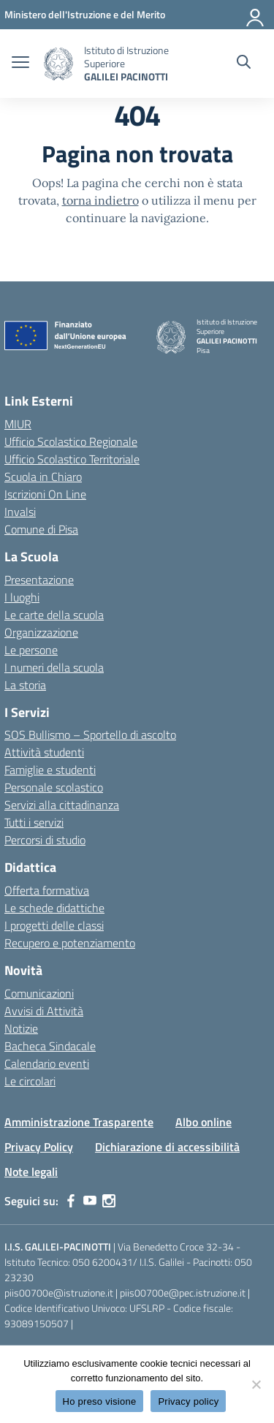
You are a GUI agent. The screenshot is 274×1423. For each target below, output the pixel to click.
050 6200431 (102, 1262)
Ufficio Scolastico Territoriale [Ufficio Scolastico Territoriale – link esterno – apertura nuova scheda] (72, 459)
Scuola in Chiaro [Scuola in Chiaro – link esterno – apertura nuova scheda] (43, 476)
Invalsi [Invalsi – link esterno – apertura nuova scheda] (20, 511)
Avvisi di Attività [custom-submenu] (43, 1011)
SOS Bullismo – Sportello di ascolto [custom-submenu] (90, 734)
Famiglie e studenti (50, 769)
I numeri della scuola (54, 667)
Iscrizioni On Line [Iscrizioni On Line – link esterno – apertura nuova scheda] (45, 494)
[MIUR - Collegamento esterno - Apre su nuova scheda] (84, 14)
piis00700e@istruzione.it (58, 1292)
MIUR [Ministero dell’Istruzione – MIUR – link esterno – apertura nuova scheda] (17, 424)
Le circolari (30, 1081)
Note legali (31, 1171)
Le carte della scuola (54, 614)
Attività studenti (44, 752)
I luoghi (21, 597)
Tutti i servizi (34, 822)
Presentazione (39, 579)
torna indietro (100, 200)
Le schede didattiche (54, 908)
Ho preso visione (100, 1401)
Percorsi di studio (44, 840)
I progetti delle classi (54, 925)
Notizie (21, 1028)
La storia (25, 685)
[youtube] (89, 1200)
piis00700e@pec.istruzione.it (183, 1292)
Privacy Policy (38, 1147)
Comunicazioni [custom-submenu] (39, 993)
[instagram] (108, 1200)
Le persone (31, 650)
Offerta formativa (46, 890)
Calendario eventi (46, 1063)
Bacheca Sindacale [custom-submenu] (50, 1046)
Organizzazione (41, 632)
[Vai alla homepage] (58, 64)
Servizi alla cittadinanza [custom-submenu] (61, 804)
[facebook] (70, 1200)
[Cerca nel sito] (243, 63)
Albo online (203, 1122)
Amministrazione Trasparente (78, 1122)
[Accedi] (256, 14)
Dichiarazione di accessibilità (167, 1147)
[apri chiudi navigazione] (20, 63)
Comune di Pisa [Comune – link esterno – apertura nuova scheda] (41, 529)
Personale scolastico (53, 787)
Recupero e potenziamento (69, 943)
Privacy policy (188, 1401)
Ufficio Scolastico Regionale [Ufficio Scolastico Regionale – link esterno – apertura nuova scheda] (70, 441)
